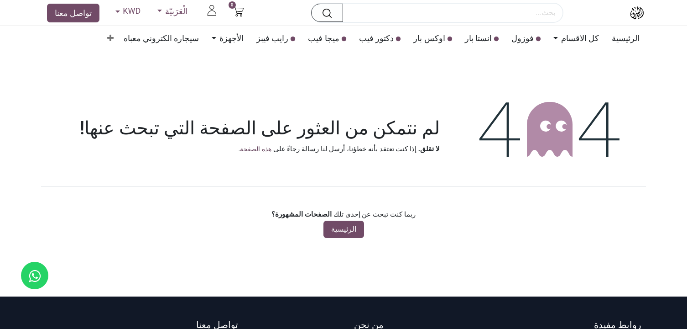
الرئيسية (343, 229)
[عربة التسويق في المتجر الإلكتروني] (238, 10)
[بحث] (324, 13)
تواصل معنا (73, 13)
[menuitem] (622, 38)
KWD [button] (131, 11)
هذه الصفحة (255, 149)
